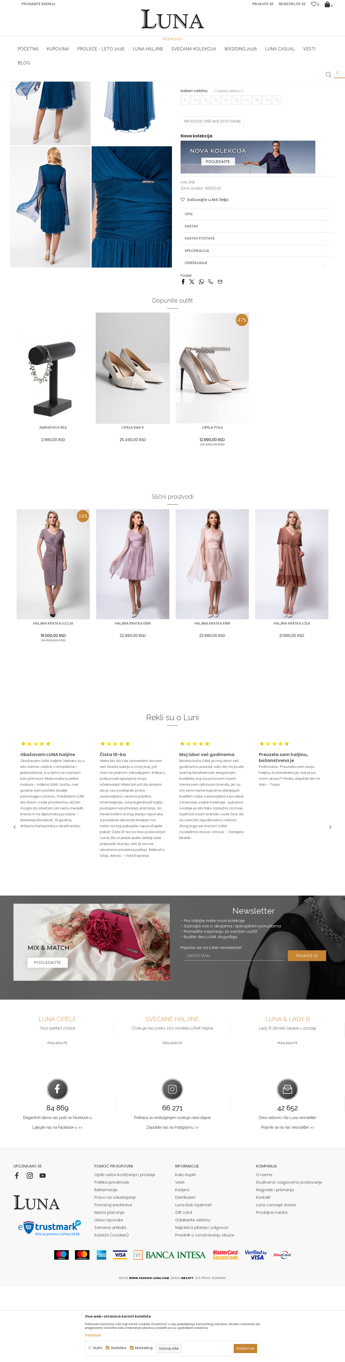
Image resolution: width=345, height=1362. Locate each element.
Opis (255, 295)
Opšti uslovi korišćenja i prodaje (124, 1250)
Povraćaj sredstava (113, 1280)
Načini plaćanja (109, 1288)
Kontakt (263, 1273)
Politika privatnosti (111, 1257)
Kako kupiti (185, 1250)
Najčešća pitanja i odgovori (201, 1303)
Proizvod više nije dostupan (212, 202)
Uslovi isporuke (108, 1295)
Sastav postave (255, 319)
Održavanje (255, 343)
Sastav (255, 307)
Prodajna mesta (271, 1288)
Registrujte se (292, 3)
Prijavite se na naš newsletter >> (287, 1203)
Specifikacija (255, 331)
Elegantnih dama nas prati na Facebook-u (57, 1193)
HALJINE (72, 89)
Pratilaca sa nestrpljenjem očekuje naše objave (172, 1193)
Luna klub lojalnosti (193, 1280)
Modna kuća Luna (28, 89)
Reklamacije (106, 1265)
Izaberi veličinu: (194, 171)
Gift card (183, 1288)
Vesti (179, 1257)
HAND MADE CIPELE (66, 81)
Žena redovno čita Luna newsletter (287, 1193)
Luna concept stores (276, 1280)
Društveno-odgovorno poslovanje (289, 1257)
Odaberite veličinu (192, 1295)
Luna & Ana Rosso (278, 81)
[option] (66, 82)
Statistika (118, 1348)
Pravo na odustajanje (115, 1273)
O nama (264, 1250)
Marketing (144, 1348)
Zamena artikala (110, 1303)
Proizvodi (54, 89)
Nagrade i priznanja (275, 1265)
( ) (228, 171)
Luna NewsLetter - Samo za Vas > (174, 81)
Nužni (97, 1348)
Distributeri (185, 1273)
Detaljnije (93, 1335)
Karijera (182, 1265)
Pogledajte (57, 1118)
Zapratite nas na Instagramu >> (172, 1203)
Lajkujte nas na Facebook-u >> (57, 1203)
